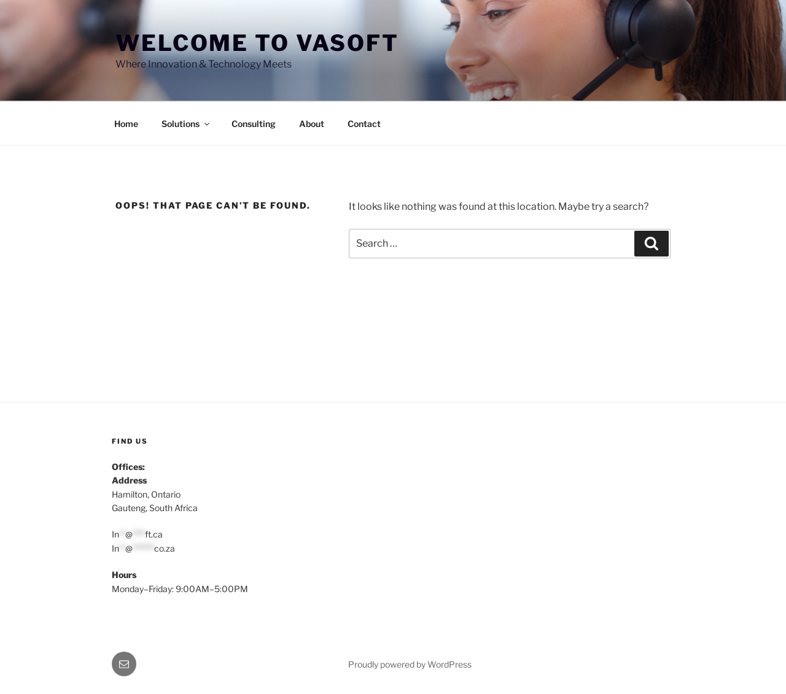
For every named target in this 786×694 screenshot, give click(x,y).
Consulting (254, 123)
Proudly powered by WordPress (410, 664)
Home (126, 123)
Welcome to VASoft (257, 42)
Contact (364, 123)
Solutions (186, 123)
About (311, 123)
